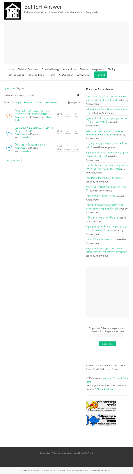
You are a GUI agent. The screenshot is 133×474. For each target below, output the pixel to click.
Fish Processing (16, 74)
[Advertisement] (66, 42)
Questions (9, 88)
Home (11, 69)
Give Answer (83, 74)
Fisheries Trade (36, 74)
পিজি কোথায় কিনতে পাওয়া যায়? (30, 144)
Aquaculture (69, 69)
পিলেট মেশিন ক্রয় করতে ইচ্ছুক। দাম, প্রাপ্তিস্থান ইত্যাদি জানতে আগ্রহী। (32, 112)
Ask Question (66, 74)
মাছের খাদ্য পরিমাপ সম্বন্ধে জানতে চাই (104, 177)
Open (19, 102)
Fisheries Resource (28, 69)
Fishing (111, 69)
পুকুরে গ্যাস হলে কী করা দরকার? (101, 195)
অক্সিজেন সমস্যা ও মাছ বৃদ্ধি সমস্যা (102, 217)
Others (51, 74)
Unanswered (50, 102)
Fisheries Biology (50, 69)
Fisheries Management (92, 69)
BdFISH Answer (43, 6)
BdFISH (101, 74)
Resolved (28, 102)
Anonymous (20, 117)
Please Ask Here (105, 389)
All (13, 102)
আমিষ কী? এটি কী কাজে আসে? (101, 239)
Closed (38, 102)
